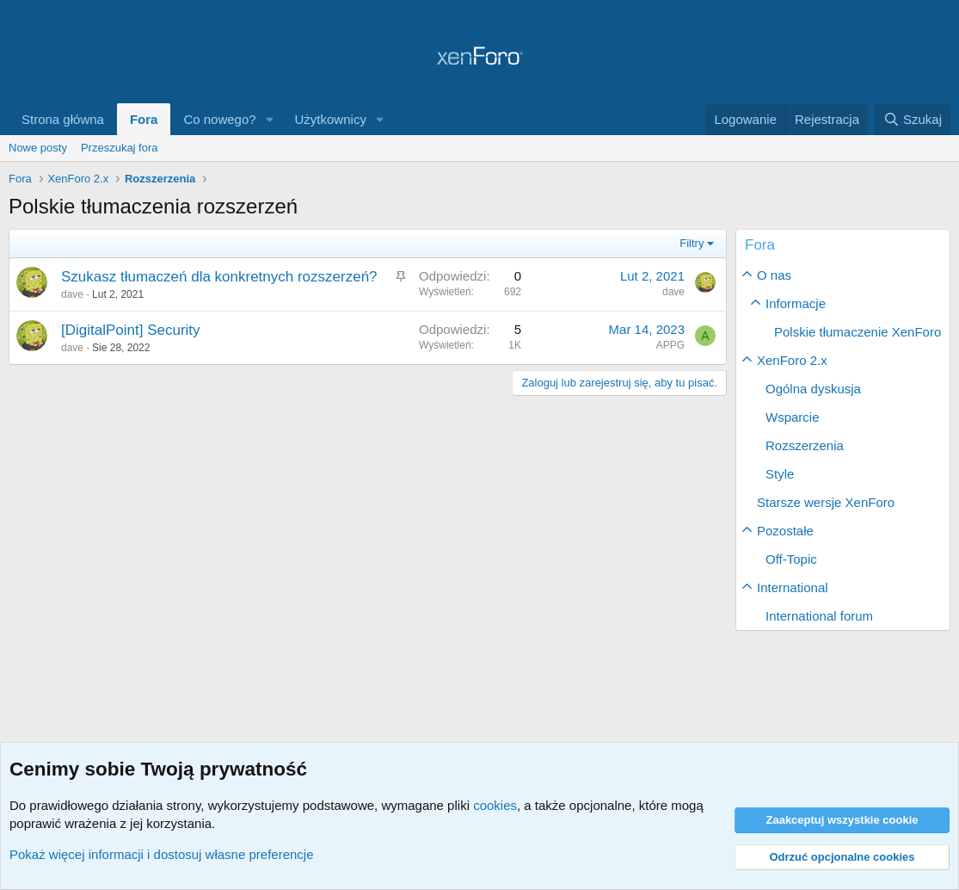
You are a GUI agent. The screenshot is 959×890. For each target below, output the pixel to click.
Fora (144, 119)
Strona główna (63, 119)
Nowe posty (38, 147)
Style (779, 474)
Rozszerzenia (804, 445)
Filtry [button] (691, 243)
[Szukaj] (912, 119)
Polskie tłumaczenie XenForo (857, 331)
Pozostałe (785, 530)
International (792, 587)
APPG (670, 345)
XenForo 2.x (792, 360)
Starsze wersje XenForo (825, 502)
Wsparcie (792, 417)
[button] (270, 119)
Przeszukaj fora (119, 147)
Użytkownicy (330, 119)
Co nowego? (219, 119)
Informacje (795, 303)
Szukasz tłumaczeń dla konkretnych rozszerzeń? (219, 277)
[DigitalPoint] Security (130, 330)
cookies (495, 805)
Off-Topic (791, 559)
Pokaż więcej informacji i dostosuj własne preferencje (161, 854)
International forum (819, 616)
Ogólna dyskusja (813, 388)
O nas (774, 275)
